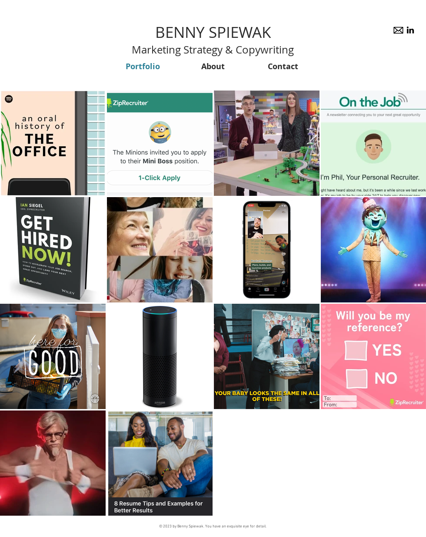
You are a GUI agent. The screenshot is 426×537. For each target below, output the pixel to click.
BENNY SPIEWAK (213, 32)
